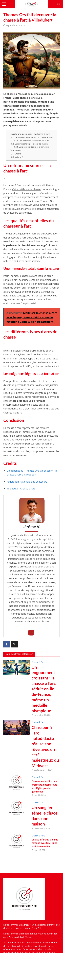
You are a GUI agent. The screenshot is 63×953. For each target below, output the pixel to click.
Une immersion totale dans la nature (34, 140)
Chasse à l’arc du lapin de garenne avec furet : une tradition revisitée (45, 843)
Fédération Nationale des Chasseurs (27, 481)
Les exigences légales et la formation (34, 147)
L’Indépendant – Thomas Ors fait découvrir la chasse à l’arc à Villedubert (32, 472)
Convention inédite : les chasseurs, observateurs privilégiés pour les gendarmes (44, 786)
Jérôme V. (19, 157)
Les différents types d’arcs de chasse (31, 143)
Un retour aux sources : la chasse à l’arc (30, 133)
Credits (18, 153)
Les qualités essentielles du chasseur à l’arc (34, 137)
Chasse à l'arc (38, 662)
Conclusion (15, 150)
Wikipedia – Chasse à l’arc (21, 488)
